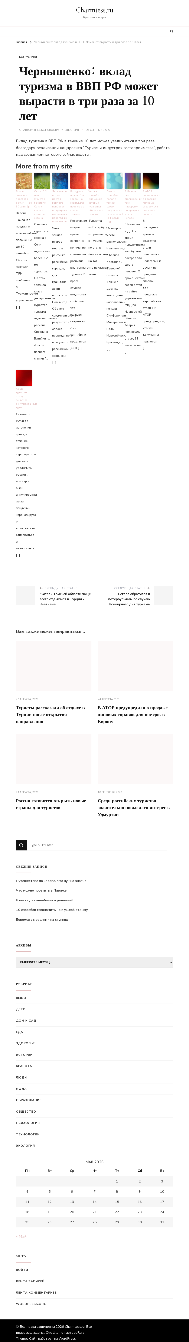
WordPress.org (31, 1300)
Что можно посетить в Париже (41, 886)
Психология (28, 1119)
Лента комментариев (36, 1289)
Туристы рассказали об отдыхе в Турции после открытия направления (52, 708)
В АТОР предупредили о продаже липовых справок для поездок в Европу (151, 201)
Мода (21, 1085)
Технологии (28, 1131)
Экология (25, 1142)
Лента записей (30, 1278)
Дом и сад (26, 1017)
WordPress (67, 1334)
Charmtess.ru (94, 10)
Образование (28, 1097)
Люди (21, 1074)
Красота (24, 1062)
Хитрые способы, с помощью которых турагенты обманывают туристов (96, 201)
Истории (24, 1051)
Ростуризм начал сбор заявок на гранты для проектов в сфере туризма (77, 201)
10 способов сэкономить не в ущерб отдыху (52, 906)
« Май (21, 1232)
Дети (21, 1005)
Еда (19, 1028)
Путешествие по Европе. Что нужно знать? (51, 877)
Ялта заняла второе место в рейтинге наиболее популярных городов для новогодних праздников (60, 203)
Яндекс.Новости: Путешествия (56, 130)
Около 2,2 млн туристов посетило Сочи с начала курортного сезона (42, 201)
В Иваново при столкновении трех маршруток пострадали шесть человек (133, 203)
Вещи (21, 994)
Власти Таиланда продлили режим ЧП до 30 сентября (24, 197)
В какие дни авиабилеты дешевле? (44, 896)
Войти (22, 1266)
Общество (26, 1108)
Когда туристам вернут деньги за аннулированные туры (24, 391)
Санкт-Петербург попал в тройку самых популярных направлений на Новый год (115, 203)
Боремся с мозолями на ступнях (42, 915)
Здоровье (25, 1040)
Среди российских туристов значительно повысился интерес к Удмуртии (135, 803)
